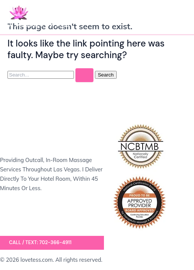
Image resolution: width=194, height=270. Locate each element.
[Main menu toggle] (176, 17)
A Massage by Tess (39, 24)
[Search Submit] (84, 75)
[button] (52, 243)
